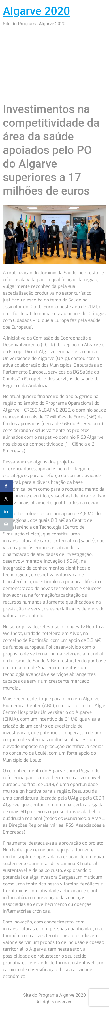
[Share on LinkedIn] (6, 511)
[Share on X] (6, 498)
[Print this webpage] (6, 524)
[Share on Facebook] (6, 486)
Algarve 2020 (36, 11)
